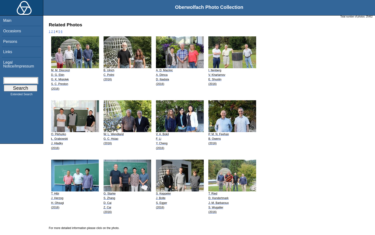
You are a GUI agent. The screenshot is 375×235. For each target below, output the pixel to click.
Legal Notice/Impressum (18, 64)
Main (7, 20)
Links (7, 52)
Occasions (12, 31)
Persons (10, 41)
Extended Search (22, 95)
